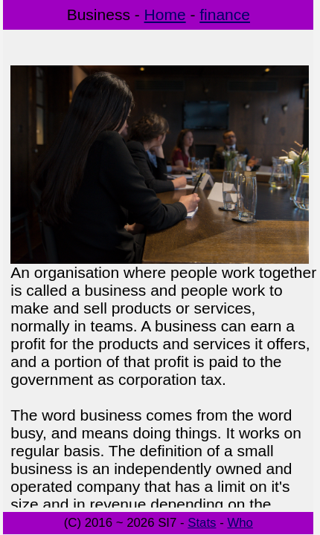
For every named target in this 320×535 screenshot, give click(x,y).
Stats (202, 523)
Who (240, 523)
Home (165, 14)
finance (224, 14)
